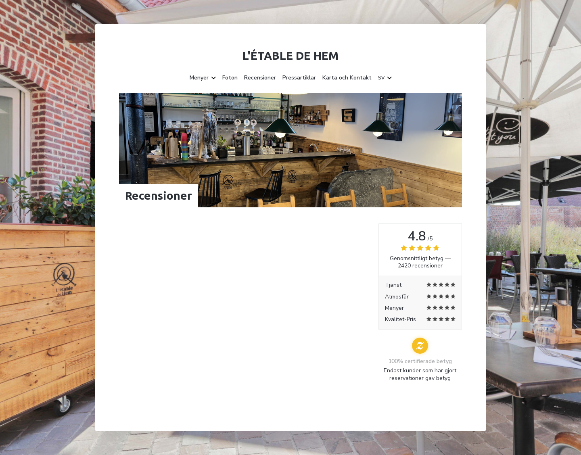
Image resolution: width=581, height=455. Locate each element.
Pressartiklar (299, 77)
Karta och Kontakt (347, 77)
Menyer (203, 77)
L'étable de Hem (290, 55)
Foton (230, 77)
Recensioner (260, 77)
